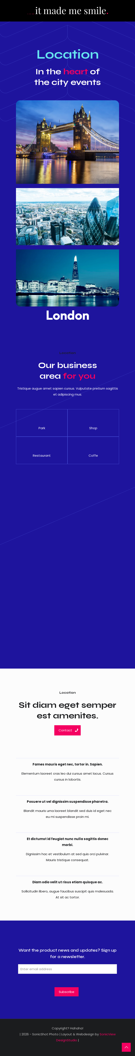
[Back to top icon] (126, 1047)
